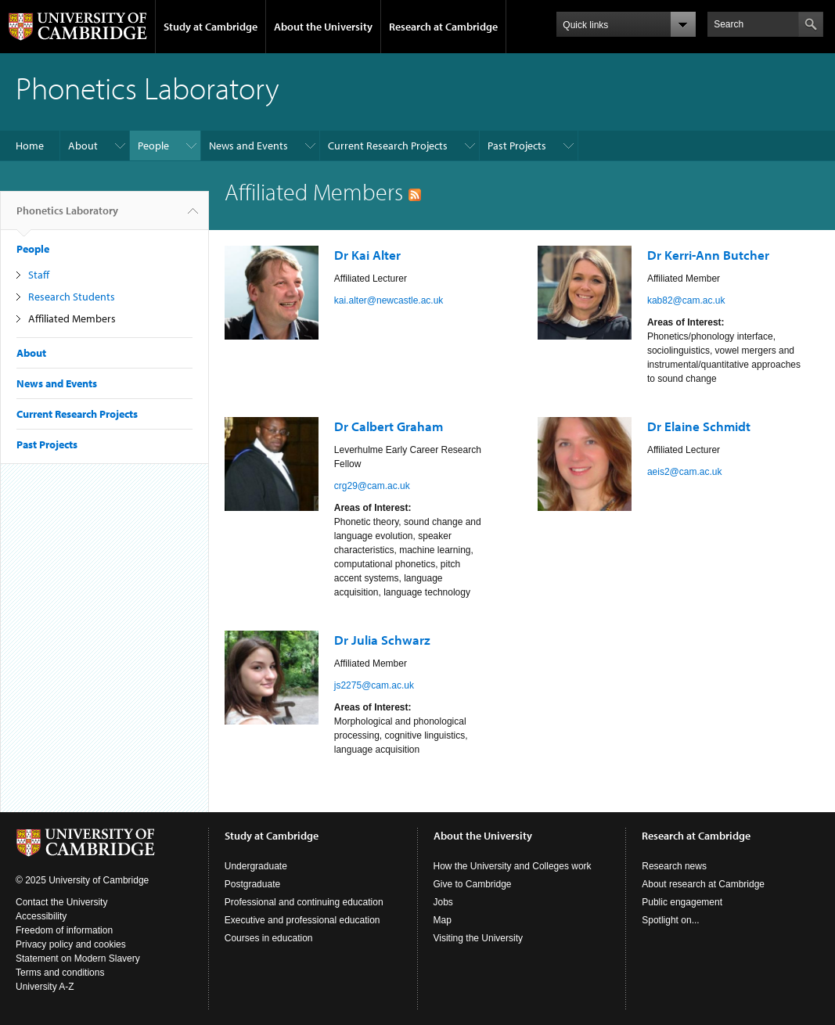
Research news (674, 866)
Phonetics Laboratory (67, 216)
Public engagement (682, 902)
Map (443, 920)
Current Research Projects (388, 145)
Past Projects (517, 145)
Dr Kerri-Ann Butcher (708, 254)
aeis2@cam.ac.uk (684, 471)
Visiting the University (479, 938)
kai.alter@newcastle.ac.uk (389, 300)
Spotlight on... (670, 920)
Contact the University (61, 902)
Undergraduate (256, 866)
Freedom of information (64, 930)
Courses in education (269, 938)
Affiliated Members (72, 318)
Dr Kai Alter (367, 254)
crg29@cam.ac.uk (372, 485)
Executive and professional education (302, 920)
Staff (38, 275)
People (153, 145)
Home (30, 145)
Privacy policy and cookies (71, 944)
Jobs (443, 902)
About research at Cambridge (703, 884)
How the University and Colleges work (513, 866)
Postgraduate (252, 884)
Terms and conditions (60, 972)
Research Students (71, 297)
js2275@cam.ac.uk (374, 685)
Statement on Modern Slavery (78, 958)
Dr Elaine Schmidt (698, 426)
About (83, 145)
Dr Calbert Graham (388, 426)
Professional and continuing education (304, 902)
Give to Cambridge (473, 884)
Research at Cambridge (443, 27)
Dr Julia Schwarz (382, 639)
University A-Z (45, 986)
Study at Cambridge (210, 27)
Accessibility (41, 916)
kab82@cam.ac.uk (686, 300)
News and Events (248, 145)
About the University (323, 27)
